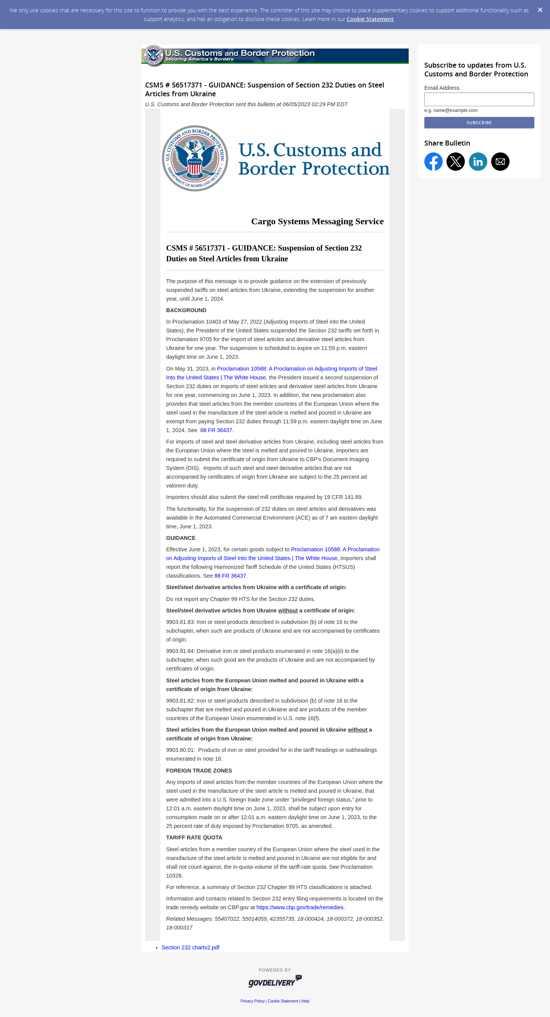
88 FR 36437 (216, 430)
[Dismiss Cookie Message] (540, 10)
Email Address (441, 88)
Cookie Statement (370, 19)
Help (305, 1001)
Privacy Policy (253, 1001)
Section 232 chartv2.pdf (190, 947)
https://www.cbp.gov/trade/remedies (300, 907)
